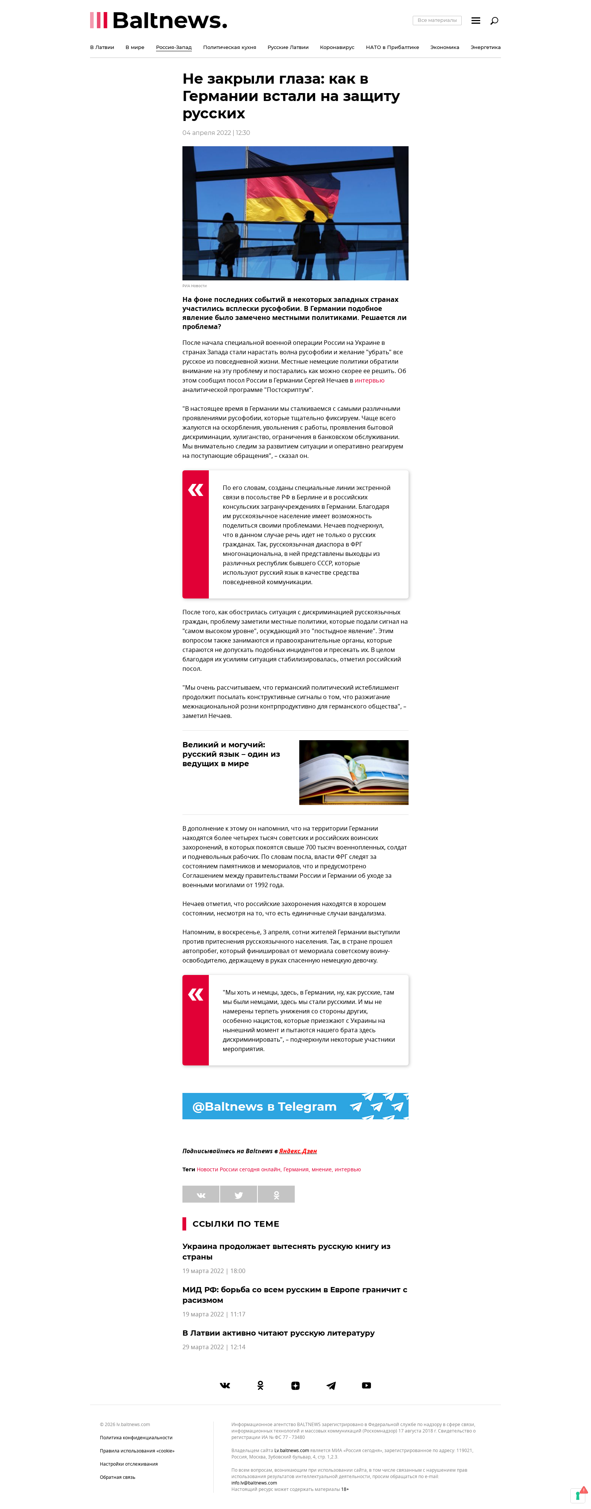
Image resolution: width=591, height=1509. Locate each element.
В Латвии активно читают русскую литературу (278, 1333)
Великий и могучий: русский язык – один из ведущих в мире (231, 754)
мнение (322, 1170)
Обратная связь (117, 1477)
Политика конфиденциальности (136, 1437)
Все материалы (437, 20)
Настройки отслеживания (129, 1464)
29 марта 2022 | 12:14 (213, 1347)
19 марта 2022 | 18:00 (213, 1271)
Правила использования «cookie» (137, 1451)
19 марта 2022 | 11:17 (213, 1314)
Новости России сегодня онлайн (238, 1170)
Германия (296, 1170)
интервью (369, 380)
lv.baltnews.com (291, 1451)
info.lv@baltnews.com (254, 1483)
